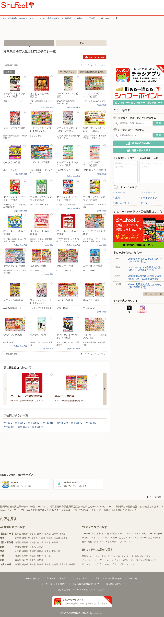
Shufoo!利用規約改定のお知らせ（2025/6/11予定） (144, 260)
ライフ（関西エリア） (124, 560)
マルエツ (109, 560)
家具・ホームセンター (152, 533)
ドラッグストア (148, 197)
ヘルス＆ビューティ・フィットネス (116, 541)
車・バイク (134, 537)
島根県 (40, 556)
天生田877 (37, 426)
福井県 (55, 542)
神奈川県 (26, 538)
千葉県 (42, 538)
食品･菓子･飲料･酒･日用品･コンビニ (108, 533)
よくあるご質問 (79, 578)
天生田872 (76, 422)
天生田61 (20, 422)
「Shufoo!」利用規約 (55, 578)
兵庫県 (25, 551)
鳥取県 (33, 556)
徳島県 (18, 560)
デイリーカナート (126, 564)
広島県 (25, 556)
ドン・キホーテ (103, 556)
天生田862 (33, 422)
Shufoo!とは (134, 578)
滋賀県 (40, 551)
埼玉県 (35, 538)
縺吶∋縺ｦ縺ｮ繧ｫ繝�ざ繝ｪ (92, 72)
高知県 (40, 560)
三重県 (40, 547)
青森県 (25, 534)
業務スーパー (88, 556)
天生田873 (90, 422)
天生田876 (23, 426)
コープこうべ (97, 564)
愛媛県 (33, 560)
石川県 (47, 542)
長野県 (25, 542)
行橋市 (80, 18)
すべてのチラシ (67, 72)
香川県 (25, 560)
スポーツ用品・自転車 (150, 537)
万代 (102, 560)
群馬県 (64, 538)
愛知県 (18, 547)
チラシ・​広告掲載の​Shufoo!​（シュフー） (18, 18)
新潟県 (33, 542)
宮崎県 (55, 564)
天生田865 (47, 422)
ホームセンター (122, 203)
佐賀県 (25, 564)
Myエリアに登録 (95, 57)
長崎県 (33, 564)
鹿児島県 (63, 564)
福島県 (62, 534)
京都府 (33, 551)
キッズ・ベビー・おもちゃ (115, 537)
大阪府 (18, 551)
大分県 (47, 564)
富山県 (40, 542)
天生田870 (62, 422)
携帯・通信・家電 (90, 541)
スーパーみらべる (135, 556)
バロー (108, 564)
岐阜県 (33, 547)
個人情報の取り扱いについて (86, 584)
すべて (143, 203)
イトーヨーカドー (90, 560)
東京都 (18, 538)
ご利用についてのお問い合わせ (107, 578)
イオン (147, 556)
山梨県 (18, 542)
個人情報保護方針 (114, 584)
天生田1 (7, 422)
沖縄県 (72, 564)
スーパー (119, 192)
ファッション (147, 192)
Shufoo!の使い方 (31, 578)
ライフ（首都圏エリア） (147, 560)
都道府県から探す (51, 18)
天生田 (92, 18)
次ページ (100, 65)
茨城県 (49, 538)
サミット (86, 564)
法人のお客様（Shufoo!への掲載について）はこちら (82, 589)
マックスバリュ (118, 556)
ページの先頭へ (155, 497)
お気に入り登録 (25, 77)
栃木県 (57, 538)
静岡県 (25, 547)
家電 (116, 197)
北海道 (18, 534)
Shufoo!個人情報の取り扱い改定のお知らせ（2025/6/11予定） (144, 277)
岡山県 (18, 556)
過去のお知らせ (153, 294)
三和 (114, 564)
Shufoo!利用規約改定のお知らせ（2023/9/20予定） (144, 285)
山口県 (47, 556)
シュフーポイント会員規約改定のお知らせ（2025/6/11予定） (145, 268)
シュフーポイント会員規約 (54, 584)
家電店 (85, 537)
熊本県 (40, 564)
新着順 (8, 72)
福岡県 (68, 18)
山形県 (55, 534)
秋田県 (47, 534)
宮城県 (40, 534)
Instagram (142, 309)
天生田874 (8, 426)
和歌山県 (56, 551)
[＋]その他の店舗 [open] (47, 107)
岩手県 (33, 534)
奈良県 (47, 551)
